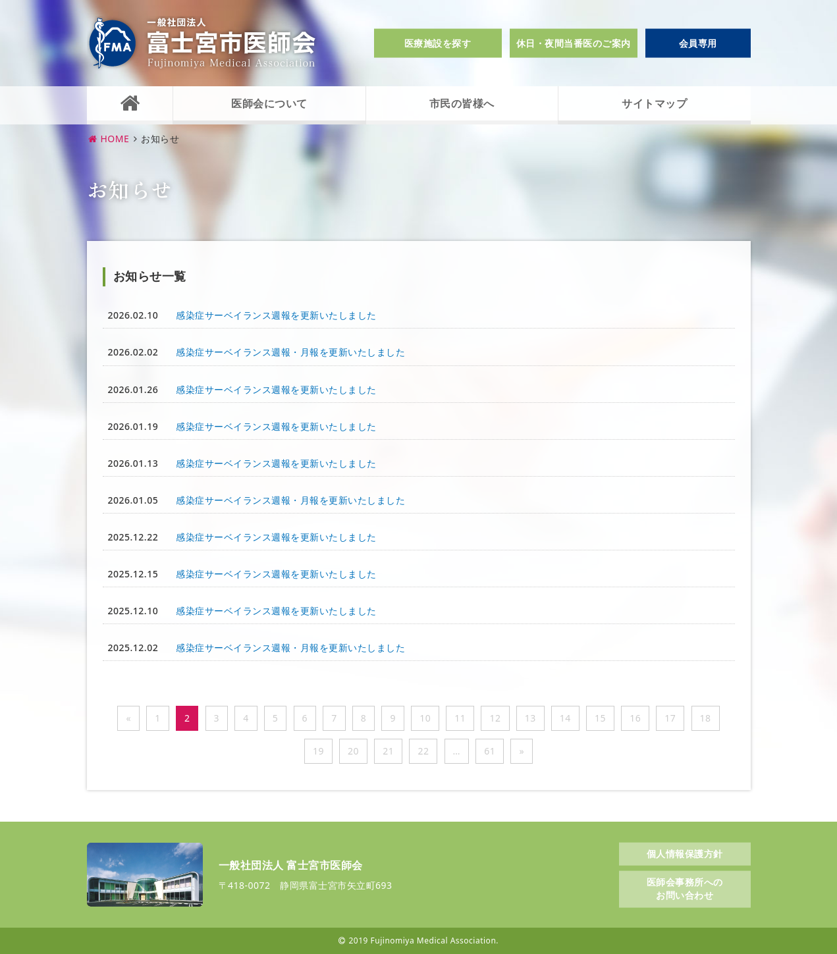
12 (494, 718)
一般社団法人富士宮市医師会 (202, 43)
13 (530, 718)
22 (423, 751)
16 (635, 718)
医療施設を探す (438, 43)
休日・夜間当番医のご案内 (573, 43)
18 (705, 718)
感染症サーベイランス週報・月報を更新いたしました (290, 352)
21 (388, 751)
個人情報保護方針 (685, 853)
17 (670, 718)
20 (353, 751)
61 (489, 751)
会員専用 (698, 43)
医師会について (269, 103)
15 (600, 718)
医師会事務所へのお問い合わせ (685, 888)
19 (318, 751)
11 (460, 718)
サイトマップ (654, 103)
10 (425, 718)
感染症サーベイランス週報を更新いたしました (276, 315)
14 (565, 718)
